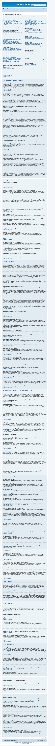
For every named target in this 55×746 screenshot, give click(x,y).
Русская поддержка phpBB (24, 743)
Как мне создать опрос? (7, 51)
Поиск (43, 5)
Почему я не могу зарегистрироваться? (10, 20)
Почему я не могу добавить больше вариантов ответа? (13, 52)
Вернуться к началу (8, 90)
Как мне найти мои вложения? (30, 60)
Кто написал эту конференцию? (30, 64)
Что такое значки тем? (7, 76)
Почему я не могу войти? (7, 22)
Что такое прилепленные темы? (8, 74)
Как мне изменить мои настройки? (9, 31)
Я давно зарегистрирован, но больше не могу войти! (12, 23)
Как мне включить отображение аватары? (10, 41)
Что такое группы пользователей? (31, 20)
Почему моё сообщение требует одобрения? (11, 61)
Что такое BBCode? (6, 67)
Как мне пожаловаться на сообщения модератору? (12, 58)
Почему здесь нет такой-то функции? (31, 65)
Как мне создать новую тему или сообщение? (11, 48)
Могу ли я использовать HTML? (8, 68)
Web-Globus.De (7, 740)
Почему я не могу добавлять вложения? (10, 56)
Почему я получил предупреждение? (9, 57)
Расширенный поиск (45, 5)
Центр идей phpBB (25, 707)
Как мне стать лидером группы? (31, 22)
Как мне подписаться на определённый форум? (33, 54)
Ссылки (5, 8)
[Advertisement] (44, 28)
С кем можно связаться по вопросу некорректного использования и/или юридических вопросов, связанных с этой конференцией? (35, 67)
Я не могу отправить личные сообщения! (32, 29)
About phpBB (31, 701)
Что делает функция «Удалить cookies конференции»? (13, 27)
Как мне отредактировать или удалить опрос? (11, 53)
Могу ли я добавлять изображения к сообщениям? (12, 70)
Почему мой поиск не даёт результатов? (32, 44)
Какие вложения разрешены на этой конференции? (34, 59)
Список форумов (14, 740)
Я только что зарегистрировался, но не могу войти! (12, 21)
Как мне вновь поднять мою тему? (9, 62)
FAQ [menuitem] (9, 8)
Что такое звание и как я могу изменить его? (11, 42)
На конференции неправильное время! (10, 34)
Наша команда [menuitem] (40, 740)
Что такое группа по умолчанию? (31, 24)
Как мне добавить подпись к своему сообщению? (12, 50)
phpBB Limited (39, 698)
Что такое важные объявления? (8, 71)
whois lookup (39, 716)
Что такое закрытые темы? (8, 75)
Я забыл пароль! (6, 24)
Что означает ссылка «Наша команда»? (32, 25)
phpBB (33, 219)
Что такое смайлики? (6, 69)
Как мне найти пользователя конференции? (33, 46)
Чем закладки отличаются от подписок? (32, 51)
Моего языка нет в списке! (7, 38)
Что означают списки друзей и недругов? (32, 37)
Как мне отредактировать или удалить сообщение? (12, 49)
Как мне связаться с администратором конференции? (35, 70)
